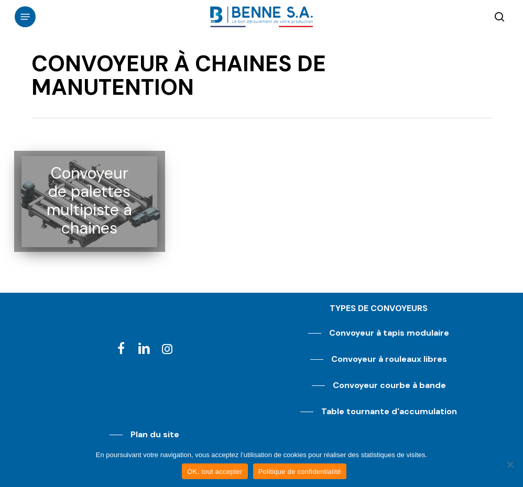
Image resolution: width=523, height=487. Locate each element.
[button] (25, 17)
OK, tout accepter (214, 471)
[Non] (510, 464)
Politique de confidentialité (299, 471)
